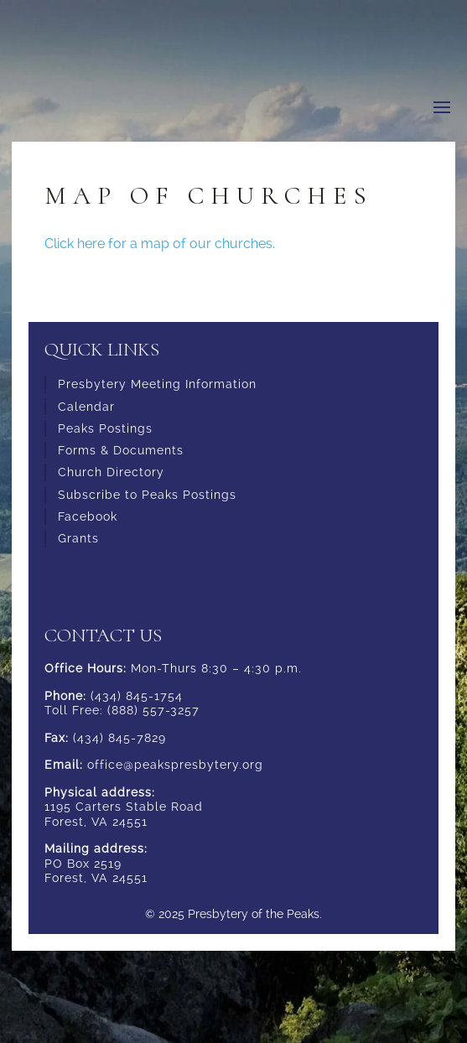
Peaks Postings (105, 428)
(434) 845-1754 (137, 696)
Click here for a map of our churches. (159, 244)
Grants (78, 538)
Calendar (86, 406)
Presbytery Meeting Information (157, 384)
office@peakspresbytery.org (175, 764)
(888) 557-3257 (153, 710)
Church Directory (111, 472)
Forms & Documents (121, 450)
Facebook (87, 516)
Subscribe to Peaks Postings (147, 494)
